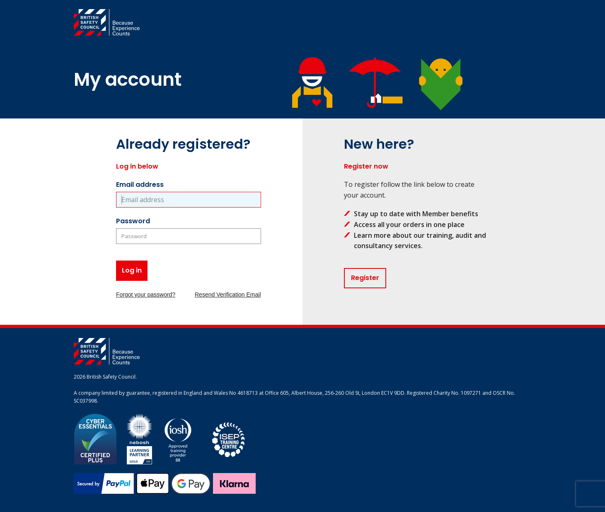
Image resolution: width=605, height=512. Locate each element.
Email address (140, 184)
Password (133, 221)
